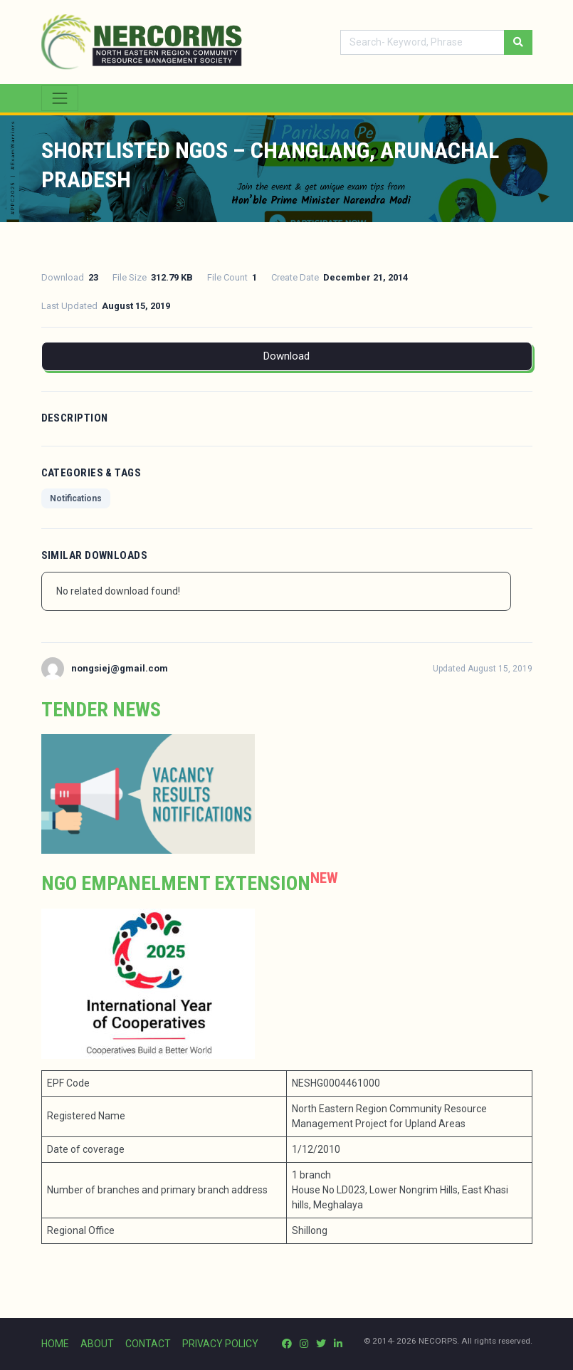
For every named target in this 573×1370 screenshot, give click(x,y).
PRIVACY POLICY (220, 1343)
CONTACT (148, 1343)
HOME (55, 1343)
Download (286, 356)
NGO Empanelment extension (175, 883)
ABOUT (97, 1343)
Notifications (76, 498)
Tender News (101, 709)
